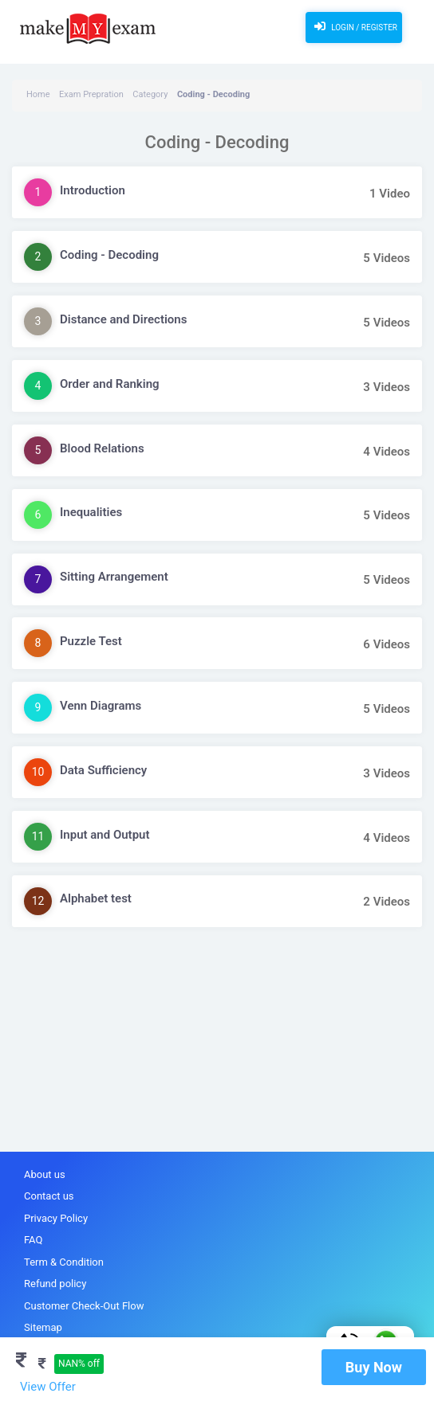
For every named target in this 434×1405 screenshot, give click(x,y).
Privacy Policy (56, 1218)
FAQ (33, 1240)
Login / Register (353, 26)
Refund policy (55, 1284)
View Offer (48, 1387)
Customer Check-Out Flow (84, 1306)
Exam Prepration (91, 94)
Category (150, 94)
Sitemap (43, 1327)
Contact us (49, 1196)
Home (38, 94)
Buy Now (373, 1367)
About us (44, 1174)
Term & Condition (64, 1262)
